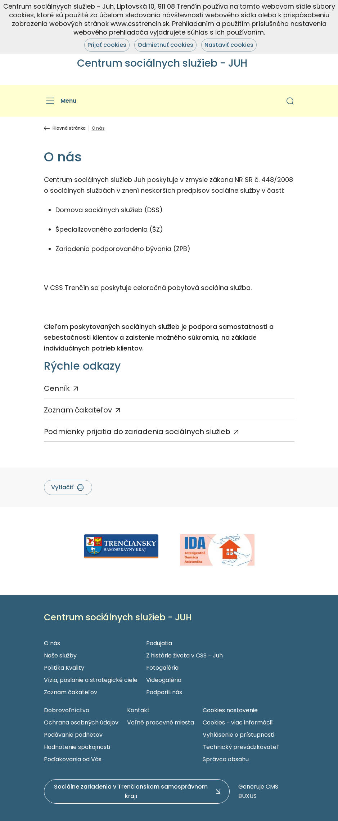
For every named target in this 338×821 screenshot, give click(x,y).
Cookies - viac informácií (238, 722)
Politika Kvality (64, 668)
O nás (52, 643)
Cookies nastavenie (230, 710)
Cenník (57, 388)
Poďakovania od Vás (73, 759)
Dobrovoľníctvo (66, 710)
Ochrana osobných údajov (81, 722)
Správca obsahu (226, 759)
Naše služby (60, 655)
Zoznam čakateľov (78, 410)
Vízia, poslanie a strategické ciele (91, 680)
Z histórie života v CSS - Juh (184, 655)
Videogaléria (163, 680)
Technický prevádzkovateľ (241, 747)
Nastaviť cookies (228, 45)
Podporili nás (164, 692)
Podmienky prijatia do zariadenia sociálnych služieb (137, 432)
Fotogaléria (162, 668)
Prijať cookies (106, 45)
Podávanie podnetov (73, 735)
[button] (290, 101)
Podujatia (159, 643)
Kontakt (138, 710)
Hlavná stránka (69, 128)
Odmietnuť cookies (165, 45)
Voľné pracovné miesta (160, 722)
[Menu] (60, 101)
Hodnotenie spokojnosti (77, 747)
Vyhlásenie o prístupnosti (238, 735)
